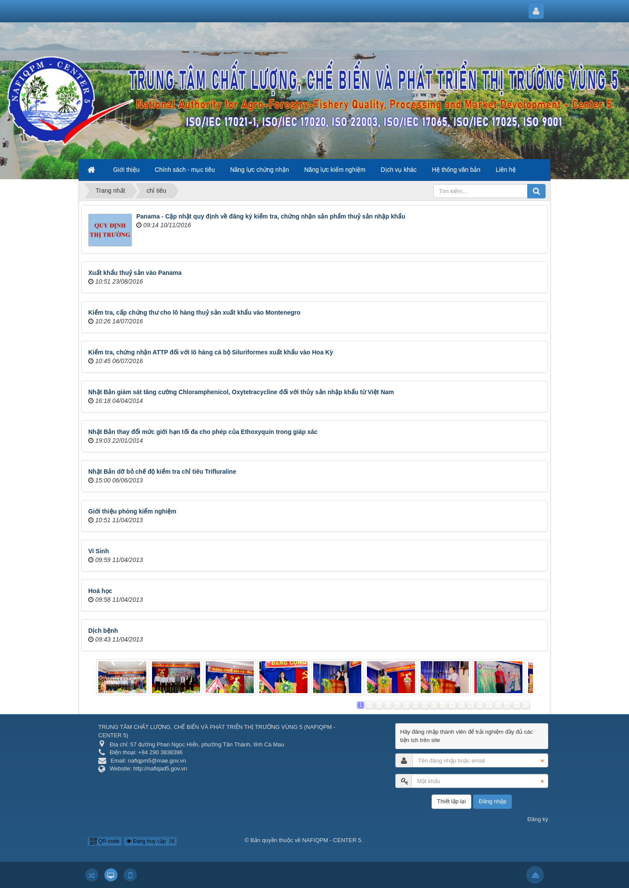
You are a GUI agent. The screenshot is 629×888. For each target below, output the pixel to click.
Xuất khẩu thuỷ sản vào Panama (135, 272)
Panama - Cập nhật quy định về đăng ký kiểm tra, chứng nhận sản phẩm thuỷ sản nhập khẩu (270, 216)
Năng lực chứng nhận (259, 169)
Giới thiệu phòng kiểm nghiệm (132, 511)
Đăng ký (537, 819)
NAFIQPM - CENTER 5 (331, 840)
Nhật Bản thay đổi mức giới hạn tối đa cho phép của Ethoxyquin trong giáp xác (203, 431)
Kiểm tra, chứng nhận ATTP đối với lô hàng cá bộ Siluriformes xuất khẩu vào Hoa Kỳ (210, 352)
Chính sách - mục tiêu (184, 169)
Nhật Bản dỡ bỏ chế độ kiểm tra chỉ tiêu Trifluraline (162, 471)
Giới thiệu (126, 169)
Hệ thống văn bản (456, 169)
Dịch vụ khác (399, 169)
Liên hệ (506, 169)
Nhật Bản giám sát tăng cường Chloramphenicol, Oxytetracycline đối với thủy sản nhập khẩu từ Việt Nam (241, 391)
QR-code (104, 841)
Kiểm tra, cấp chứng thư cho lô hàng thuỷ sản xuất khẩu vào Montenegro (194, 312)
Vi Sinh (98, 551)
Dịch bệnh (103, 630)
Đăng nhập (492, 801)
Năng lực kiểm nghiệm (335, 169)
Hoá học (100, 590)
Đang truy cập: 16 (150, 841)
